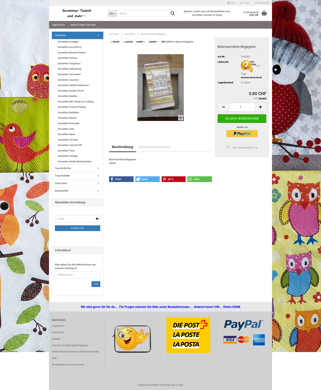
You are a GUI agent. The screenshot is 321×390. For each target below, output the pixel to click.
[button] (231, 3)
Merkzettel (262, 3)
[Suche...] (112, 13)
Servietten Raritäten (68, 112)
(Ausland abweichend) (251, 77)
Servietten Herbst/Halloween (73, 85)
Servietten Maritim (67, 96)
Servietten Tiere (66, 150)
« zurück (128, 41)
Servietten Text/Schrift (70, 145)
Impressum (58, 325)
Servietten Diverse (67, 57)
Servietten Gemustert (69, 74)
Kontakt (56, 338)
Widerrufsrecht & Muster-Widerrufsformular (75, 351)
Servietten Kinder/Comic (71, 90)
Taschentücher (63, 168)
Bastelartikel (61, 190)
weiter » (140, 41)
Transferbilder (62, 175)
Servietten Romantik (68, 123)
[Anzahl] (242, 107)
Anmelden (77, 228)
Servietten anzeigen (68, 41)
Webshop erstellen (148, 385)
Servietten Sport (66, 134)
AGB (54, 358)
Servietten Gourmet (68, 79)
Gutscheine (61, 183)
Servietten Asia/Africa (69, 47)
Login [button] (245, 3)
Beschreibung (122, 147)
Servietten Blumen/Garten (72, 52)
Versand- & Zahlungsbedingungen (70, 345)
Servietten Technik (68, 139)
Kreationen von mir (83, 24)
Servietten (60, 35)
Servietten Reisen (67, 117)
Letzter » (153, 41)
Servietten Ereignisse (69, 63)
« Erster (115, 41)
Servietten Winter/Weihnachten (74, 161)
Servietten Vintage (67, 156)
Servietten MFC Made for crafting (75, 101)
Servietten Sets (66, 128)
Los (96, 284)
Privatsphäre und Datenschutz (68, 364)
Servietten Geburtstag (69, 68)
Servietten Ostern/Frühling (72, 107)
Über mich (58, 24)
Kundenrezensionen (154, 147)
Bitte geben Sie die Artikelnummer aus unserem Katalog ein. (75, 266)
